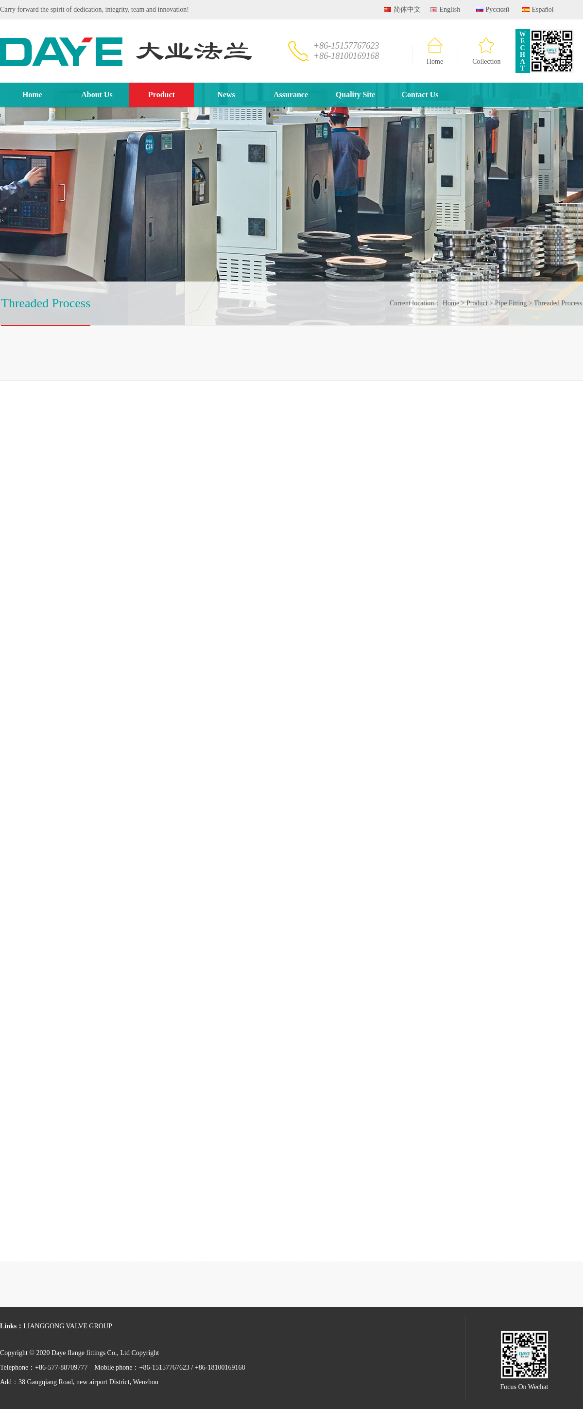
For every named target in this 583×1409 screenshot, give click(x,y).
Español (538, 9)
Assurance (291, 94)
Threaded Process (556, 303)
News (226, 94)
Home (435, 51)
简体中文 (402, 9)
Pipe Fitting (509, 303)
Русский (493, 9)
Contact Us (420, 94)
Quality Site (355, 94)
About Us (96, 94)
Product (161, 94)
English (445, 9)
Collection (486, 51)
